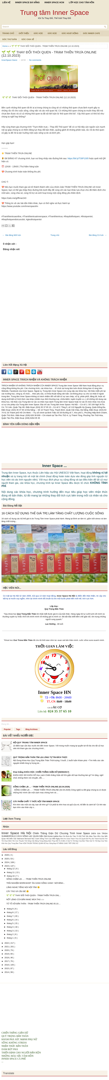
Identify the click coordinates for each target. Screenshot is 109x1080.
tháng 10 (11, 876)
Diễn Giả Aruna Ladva (49, 836)
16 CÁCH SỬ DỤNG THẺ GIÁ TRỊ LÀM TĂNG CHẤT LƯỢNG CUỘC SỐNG (53, 513)
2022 (7, 943)
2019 (7, 954)
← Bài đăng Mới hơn (11, 235)
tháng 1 (10, 938)
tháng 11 (11, 872)
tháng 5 (10, 923)
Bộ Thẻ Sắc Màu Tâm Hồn (90, 836)
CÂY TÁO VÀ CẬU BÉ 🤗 (17, 891)
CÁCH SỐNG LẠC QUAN (27, 836)
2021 (7, 946)
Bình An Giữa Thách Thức (69, 839)
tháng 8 (10, 912)
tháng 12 (11, 868)
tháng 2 (10, 934)
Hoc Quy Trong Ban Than (14, 843)
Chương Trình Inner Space (75, 833)
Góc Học (38, 33)
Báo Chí (62, 836)
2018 (7, 957)
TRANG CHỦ (8, 33)
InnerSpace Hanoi (10, 60)
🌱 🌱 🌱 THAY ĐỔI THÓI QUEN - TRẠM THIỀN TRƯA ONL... (33, 895)
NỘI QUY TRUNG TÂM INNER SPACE (30, 742)
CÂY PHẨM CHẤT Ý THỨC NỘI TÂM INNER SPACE (36, 801)
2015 (7, 968)
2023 (7, 866)
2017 (7, 961)
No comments (35, 60)
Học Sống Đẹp (51, 843)
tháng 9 (10, 909)
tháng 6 (10, 920)
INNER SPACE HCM (54, 2)
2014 (7, 972)
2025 (7, 859)
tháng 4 (10, 927)
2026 (7, 855)
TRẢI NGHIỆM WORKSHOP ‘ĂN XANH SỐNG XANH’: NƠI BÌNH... (35, 883)
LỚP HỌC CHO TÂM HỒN (81, 2)
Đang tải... (6, 724)
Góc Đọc (52, 33)
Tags (18, 729)
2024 (7, 862)
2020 (7, 950)
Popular (7, 729)
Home (5, 46)
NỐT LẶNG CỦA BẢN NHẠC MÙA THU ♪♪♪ (25, 899)
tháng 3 (10, 931)
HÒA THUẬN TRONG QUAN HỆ (34, 843)
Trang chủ (55, 235)
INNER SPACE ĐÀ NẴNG (27, 2)
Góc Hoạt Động (70, 33)
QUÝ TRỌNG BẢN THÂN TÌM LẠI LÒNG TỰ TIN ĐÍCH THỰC (40, 757)
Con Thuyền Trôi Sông (23, 841)
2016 (7, 965)
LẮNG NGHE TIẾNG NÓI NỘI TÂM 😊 (23, 887)
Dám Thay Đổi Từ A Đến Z (58, 841)
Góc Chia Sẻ (27, 39)
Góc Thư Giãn (9, 39)
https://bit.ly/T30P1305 (78, 158)
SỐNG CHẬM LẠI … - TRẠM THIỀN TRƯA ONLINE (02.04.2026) (41, 787)
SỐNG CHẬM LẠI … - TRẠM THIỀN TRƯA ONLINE (28, 879)
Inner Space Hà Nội (66, 596)
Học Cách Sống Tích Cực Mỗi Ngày (45, 839)
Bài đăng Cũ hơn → (98, 235)
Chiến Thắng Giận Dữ (46, 833)
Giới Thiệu (24, 33)
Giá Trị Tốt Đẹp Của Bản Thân (78, 841)
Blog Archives (32, 729)
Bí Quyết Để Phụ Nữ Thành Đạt (90, 839)
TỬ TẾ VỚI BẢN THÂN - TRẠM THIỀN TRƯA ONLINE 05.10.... (33, 904)
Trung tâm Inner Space (54, 12)
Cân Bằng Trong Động (40, 841)
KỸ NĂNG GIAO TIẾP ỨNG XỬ (67, 843)
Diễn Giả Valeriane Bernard (20, 839)
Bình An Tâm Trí (72, 836)
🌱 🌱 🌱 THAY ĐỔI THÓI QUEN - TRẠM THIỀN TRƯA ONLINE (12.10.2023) (49, 54)
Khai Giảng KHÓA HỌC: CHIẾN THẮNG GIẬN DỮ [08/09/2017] (41, 772)
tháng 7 (10, 916)
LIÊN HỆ (6, 2)
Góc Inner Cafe (91, 33)
